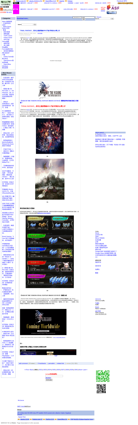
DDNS (103, 11)
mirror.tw (98, 299)
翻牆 (96, 273)
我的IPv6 (98, 262)
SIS (28, 413)
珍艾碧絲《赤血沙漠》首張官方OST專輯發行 (8, 184)
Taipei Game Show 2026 (6, 27)
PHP (72, 419)
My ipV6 (9, 12)
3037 (62, 369)
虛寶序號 (5, 43)
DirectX (19, 414)
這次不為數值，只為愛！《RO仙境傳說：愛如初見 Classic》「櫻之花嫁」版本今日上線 (8, 174)
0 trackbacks (42, 363)
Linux (91, 419)
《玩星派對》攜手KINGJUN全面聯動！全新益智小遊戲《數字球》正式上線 (8, 81)
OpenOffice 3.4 (62, 419)
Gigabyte (68, 413)
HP (37, 413)
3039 (71, 369)
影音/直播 (6, 32)
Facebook (120, 1)
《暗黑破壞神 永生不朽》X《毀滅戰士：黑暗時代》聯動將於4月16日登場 (8, 344)
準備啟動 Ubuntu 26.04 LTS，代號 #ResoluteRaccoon (8, 191)
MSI (31, 413)
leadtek (40, 413)
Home (97, 233)
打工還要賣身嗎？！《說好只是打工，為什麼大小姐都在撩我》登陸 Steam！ (8, 114)
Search (98, 17)
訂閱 (96, 242)
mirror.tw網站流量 (101, 245)
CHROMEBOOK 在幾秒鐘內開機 (105, 255)
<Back (31, 369)
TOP (55, 356)
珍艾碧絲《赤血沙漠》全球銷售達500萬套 (8, 282)
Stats (97, 236)
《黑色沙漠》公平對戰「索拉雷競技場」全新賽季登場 (8, 135)
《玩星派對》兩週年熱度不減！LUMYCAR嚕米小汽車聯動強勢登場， (8, 229)
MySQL (76, 419)
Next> (81, 369)
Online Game (7, 37)
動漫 (4, 30)
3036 (58, 369)
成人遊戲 (5, 45)
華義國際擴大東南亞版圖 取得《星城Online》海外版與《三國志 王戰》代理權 (8, 125)
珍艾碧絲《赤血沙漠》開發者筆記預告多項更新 (8, 326)
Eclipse (70, 1)
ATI (18, 413)
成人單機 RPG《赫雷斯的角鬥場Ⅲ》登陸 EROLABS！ (8, 198)
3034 (49, 369)
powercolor (51, 413)
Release (21, 400)
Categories (5, 18)
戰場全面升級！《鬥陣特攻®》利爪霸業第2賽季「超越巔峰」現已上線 (8, 291)
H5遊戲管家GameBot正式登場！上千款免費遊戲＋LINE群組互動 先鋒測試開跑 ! (8, 247)
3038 (67, 369)
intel (25, 413)
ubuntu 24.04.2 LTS (35, 1)
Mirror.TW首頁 (99, 238)
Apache (61, 1)
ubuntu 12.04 (25, 419)
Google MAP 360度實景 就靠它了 (106, 251)
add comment (23, 363)
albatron (58, 413)
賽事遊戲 (5, 34)
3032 (40, 369)
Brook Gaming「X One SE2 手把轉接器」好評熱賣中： (8, 238)
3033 (45, 369)
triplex (63, 413)
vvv (96, 257)
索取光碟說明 (99, 244)
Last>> (85, 369)
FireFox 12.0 (50, 419)
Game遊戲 (5, 41)
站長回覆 (98, 240)
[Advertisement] (101, 50)
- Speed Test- (21, 417)
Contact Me (99, 234)
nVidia (22, 413)
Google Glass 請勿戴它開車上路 (105, 253)
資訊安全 (98, 266)
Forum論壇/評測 (7, 49)
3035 (53, 369)
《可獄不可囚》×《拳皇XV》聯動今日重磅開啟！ (8, 151)
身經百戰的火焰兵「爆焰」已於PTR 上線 (108, 136)
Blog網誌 (5, 47)
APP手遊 (5, 39)
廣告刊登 (98, 249)
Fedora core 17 (37, 419)
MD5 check (21, 406)
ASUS (45, 413)
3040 (76, 369)
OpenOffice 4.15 (50, 1)
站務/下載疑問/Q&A (101, 247)
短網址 (97, 269)
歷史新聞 (5, 68)
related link (60, 363)
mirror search (99, 132)
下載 (3, 55)
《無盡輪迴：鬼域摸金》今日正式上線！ (8, 319)
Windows (5, 66)
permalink (51, 363)
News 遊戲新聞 (7, 21)
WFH (125, 1)
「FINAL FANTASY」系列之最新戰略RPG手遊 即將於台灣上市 (39, 30)
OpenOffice (6, 64)
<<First (26, 369)
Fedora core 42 (21, 1)
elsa (34, 413)
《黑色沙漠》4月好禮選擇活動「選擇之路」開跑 (8, 372)
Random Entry (100, 134)
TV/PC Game (7, 35)
